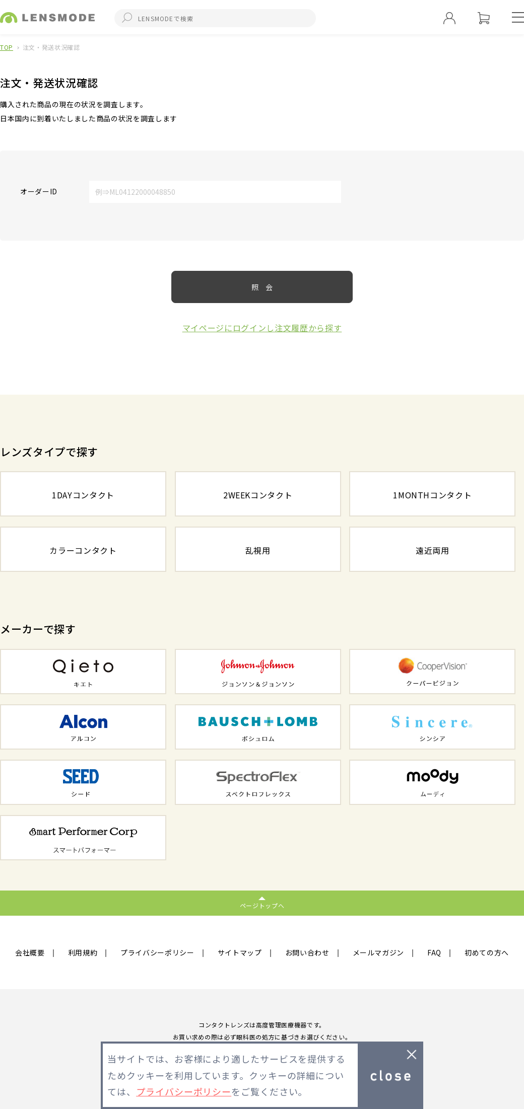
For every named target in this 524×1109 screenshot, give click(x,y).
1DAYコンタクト (83, 495)
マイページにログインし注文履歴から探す (262, 328)
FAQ (434, 952)
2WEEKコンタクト (258, 495)
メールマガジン (379, 952)
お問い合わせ (307, 952)
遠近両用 (432, 550)
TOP (6, 47)
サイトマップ (240, 952)
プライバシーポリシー (157, 952)
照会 (265, 287)
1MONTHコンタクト (432, 495)
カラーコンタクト (82, 550)
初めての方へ (487, 952)
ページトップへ (262, 905)
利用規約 (83, 952)
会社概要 (30, 952)
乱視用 (258, 550)
